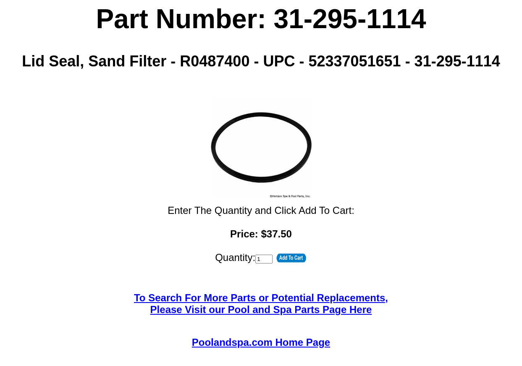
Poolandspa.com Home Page (261, 342)
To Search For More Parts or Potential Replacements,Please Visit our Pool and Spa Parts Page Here (261, 303)
